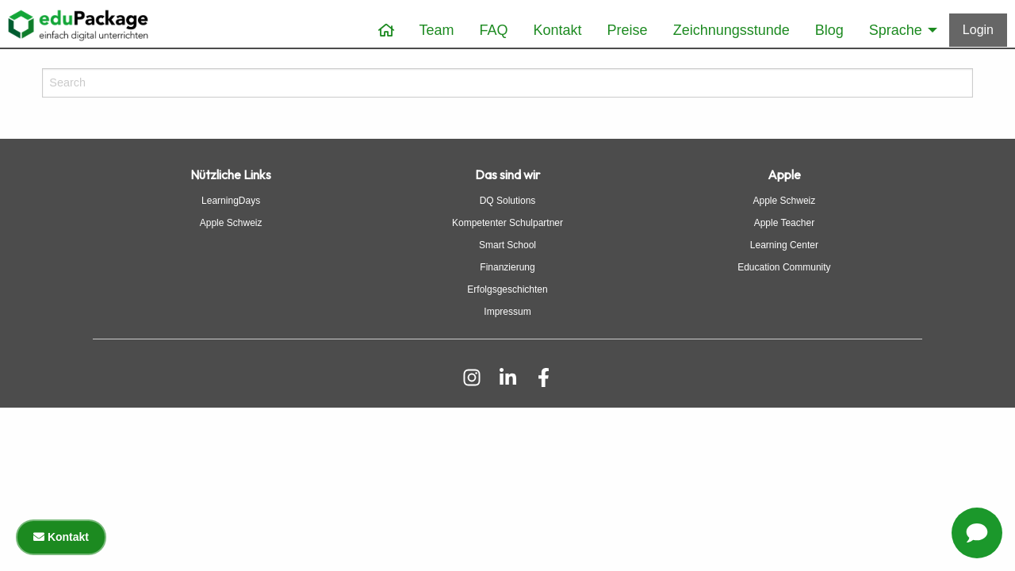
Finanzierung (507, 267)
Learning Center (784, 245)
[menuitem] (386, 30)
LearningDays (230, 200)
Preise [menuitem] (627, 30)
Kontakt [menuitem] (558, 30)
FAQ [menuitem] (494, 30)
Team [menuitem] (436, 30)
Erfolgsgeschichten (507, 289)
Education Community (783, 267)
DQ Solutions (508, 200)
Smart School (507, 245)
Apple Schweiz (231, 222)
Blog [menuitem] (829, 30)
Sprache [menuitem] (895, 30)
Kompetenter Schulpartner (507, 222)
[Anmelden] (978, 30)
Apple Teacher (784, 222)
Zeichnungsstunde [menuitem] (731, 30)
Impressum (507, 311)
